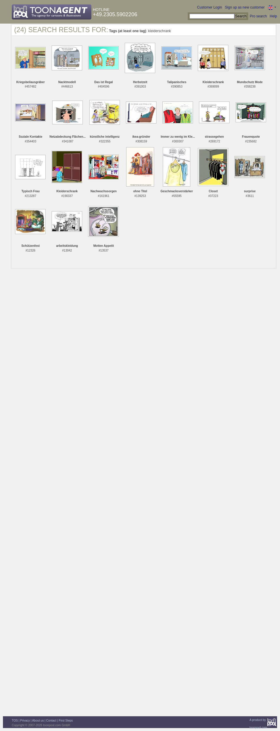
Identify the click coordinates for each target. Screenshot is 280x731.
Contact (51, 720)
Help (273, 16)
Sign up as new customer (245, 7)
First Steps (66, 720)
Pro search (258, 16)
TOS (15, 720)
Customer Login (209, 7)
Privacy (25, 720)
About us (38, 720)
